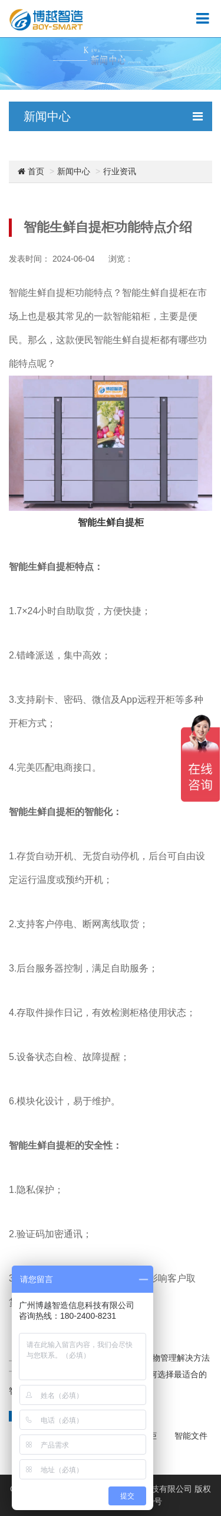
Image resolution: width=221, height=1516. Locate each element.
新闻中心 (73, 171)
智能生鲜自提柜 (111, 522)
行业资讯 (119, 171)
